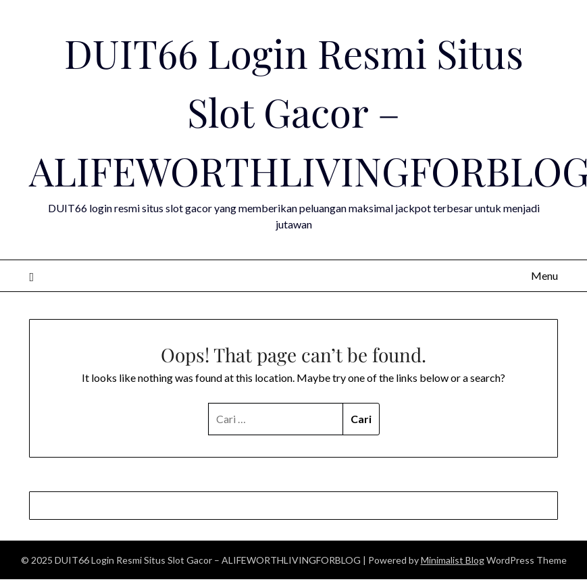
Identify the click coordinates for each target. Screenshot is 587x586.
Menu (544, 275)
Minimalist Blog (452, 560)
